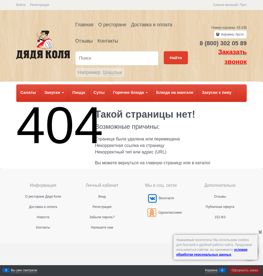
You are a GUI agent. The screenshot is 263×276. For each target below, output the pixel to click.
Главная (84, 24)
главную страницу (164, 163)
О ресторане (112, 24)
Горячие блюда (130, 92)
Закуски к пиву (217, 92)
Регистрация (39, 5)
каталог (202, 163)
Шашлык (112, 72)
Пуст (243, 5)
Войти (20, 5)
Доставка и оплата (151, 24)
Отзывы (84, 41)
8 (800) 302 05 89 (223, 43)
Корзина (211, 270)
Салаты (28, 92)
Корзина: (232, 34)
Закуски (54, 92)
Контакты (108, 41)
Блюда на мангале (174, 92)
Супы (99, 92)
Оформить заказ (245, 270)
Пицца (78, 92)
